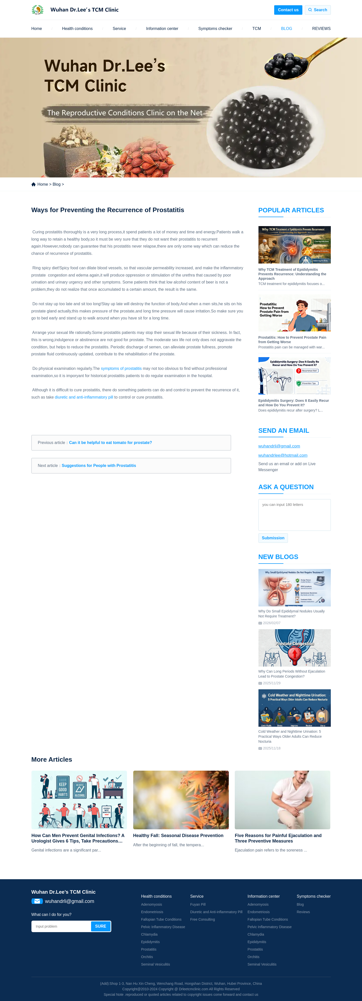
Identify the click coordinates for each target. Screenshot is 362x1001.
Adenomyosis (151, 904)
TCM (256, 28)
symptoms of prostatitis (121, 368)
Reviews (303, 912)
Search (320, 10)
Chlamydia (149, 934)
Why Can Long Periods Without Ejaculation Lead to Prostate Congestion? (291, 673)
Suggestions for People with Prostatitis (99, 465)
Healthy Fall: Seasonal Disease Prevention (178, 835)
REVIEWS (321, 28)
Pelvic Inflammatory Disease (163, 927)
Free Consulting (202, 919)
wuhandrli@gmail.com (279, 446)
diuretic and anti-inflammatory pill (84, 397)
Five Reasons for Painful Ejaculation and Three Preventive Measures (278, 838)
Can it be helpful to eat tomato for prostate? (110, 442)
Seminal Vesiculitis (155, 964)
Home (36, 28)
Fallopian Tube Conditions (161, 919)
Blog (57, 184)
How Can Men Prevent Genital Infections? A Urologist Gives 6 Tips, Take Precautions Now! (77, 838)
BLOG (286, 28)
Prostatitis (148, 949)
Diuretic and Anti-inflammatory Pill (216, 912)
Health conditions (77, 28)
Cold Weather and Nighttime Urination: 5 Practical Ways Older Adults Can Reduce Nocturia (290, 736)
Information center (162, 28)
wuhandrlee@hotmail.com (283, 455)
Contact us (288, 10)
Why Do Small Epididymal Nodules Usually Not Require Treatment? (291, 613)
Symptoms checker (215, 28)
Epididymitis (150, 942)
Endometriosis (152, 912)
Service (119, 28)
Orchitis (147, 957)
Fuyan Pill (198, 904)
